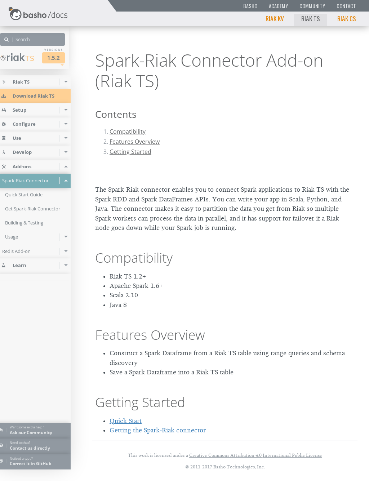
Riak (27, 57)
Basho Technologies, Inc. (239, 466)
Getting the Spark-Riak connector (158, 430)
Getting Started (130, 152)
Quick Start (126, 420)
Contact (346, 6)
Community (312, 6)
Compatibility (128, 131)
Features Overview (135, 142)
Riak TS (310, 18)
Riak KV (275, 18)
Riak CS (346, 18)
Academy (278, 6)
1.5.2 (63, 58)
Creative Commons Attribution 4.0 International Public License (255, 455)
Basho (250, 6)
